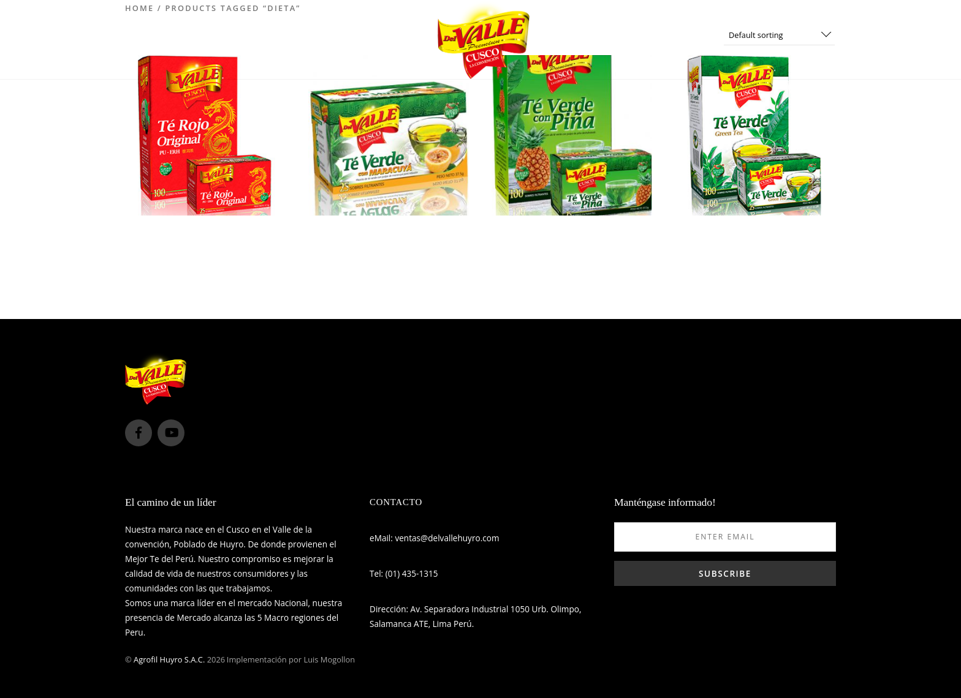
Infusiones (573, 39)
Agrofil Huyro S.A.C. (169, 659)
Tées (631, 39)
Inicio (332, 39)
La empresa (394, 39)
